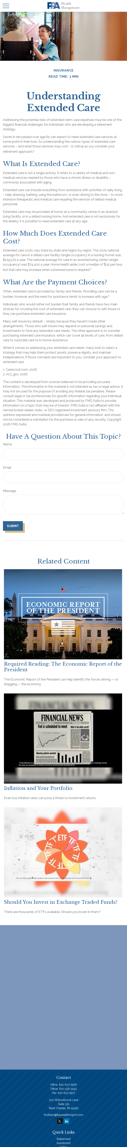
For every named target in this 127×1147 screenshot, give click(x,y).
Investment (63, 1143)
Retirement (63, 1139)
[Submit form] (13, 526)
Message (9, 491)
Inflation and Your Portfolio (38, 788)
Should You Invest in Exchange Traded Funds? (60, 902)
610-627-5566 (68, 1084)
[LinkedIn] (66, 1121)
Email (7, 467)
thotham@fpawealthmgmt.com (63, 1114)
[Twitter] (59, 1121)
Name (7, 444)
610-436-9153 (68, 1088)
